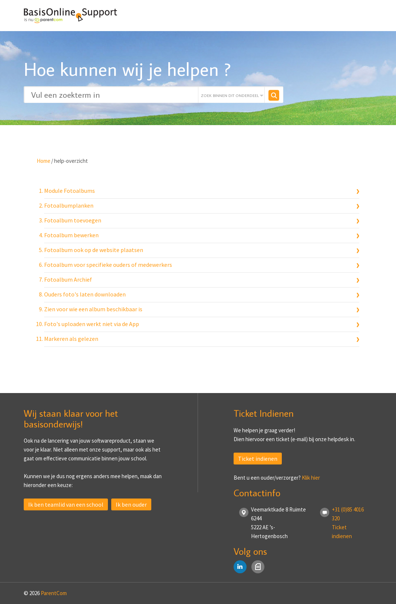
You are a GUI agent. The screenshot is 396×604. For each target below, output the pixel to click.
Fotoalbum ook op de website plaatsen (93, 250)
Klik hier (311, 477)
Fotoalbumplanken (68, 205)
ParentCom (54, 593)
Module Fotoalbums (69, 190)
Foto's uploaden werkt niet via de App (91, 324)
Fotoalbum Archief (68, 279)
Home (43, 160)
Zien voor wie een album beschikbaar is (93, 309)
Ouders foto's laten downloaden (85, 294)
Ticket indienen (257, 458)
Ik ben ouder (131, 504)
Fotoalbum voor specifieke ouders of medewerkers (108, 264)
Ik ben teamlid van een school (65, 504)
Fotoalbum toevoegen (72, 220)
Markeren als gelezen (71, 338)
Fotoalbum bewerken (71, 235)
